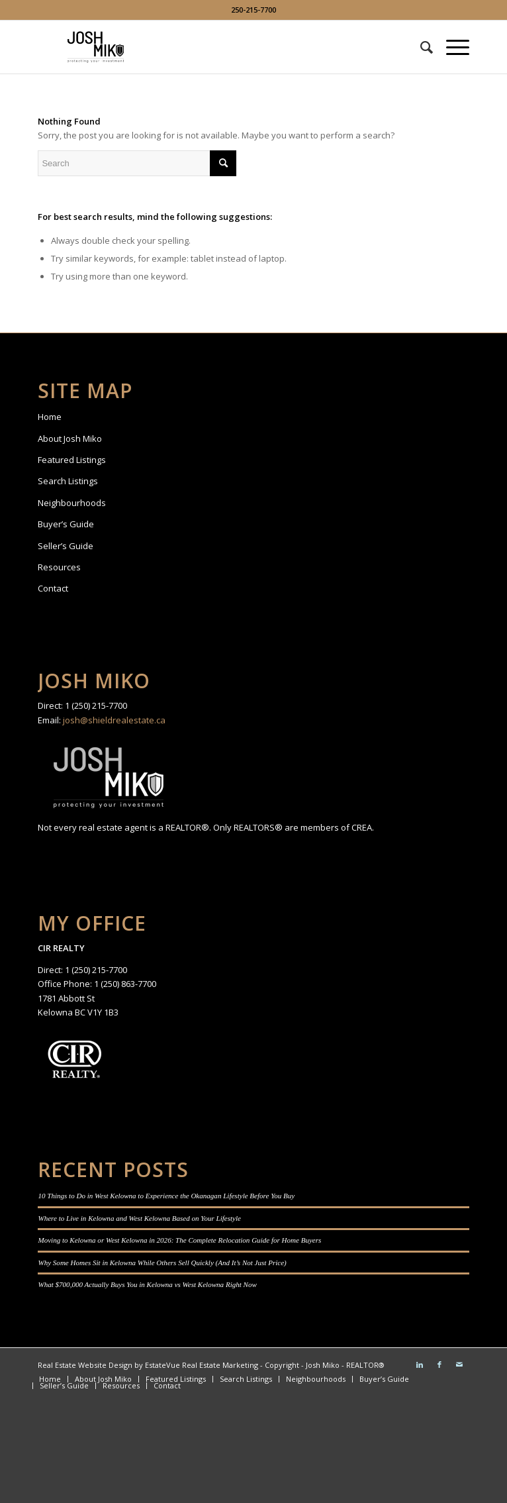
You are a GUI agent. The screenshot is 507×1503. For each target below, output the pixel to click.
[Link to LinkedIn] (420, 1364)
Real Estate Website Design (85, 1365)
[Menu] (451, 47)
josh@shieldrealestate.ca (114, 720)
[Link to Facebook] (439, 1364)
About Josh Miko (70, 438)
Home (50, 417)
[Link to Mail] (459, 1364)
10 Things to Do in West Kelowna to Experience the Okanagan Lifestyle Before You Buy (166, 1196)
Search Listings (68, 481)
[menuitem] (420, 47)
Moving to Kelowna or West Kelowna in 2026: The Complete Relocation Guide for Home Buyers (179, 1240)
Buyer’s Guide (66, 524)
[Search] (420, 47)
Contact (53, 588)
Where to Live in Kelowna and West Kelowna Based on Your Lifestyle (139, 1218)
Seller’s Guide (65, 546)
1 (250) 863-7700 (125, 984)
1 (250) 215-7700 (96, 705)
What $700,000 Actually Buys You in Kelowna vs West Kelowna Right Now (147, 1284)
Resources (59, 567)
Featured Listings (72, 460)
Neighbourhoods (72, 503)
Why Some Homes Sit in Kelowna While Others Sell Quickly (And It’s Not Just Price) (162, 1263)
